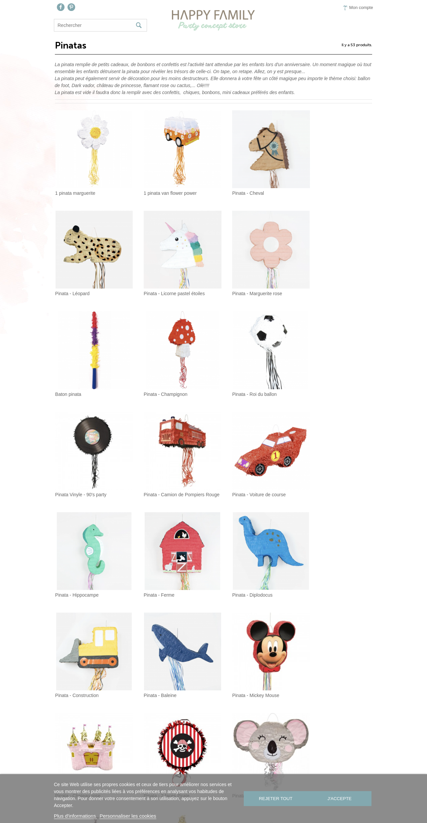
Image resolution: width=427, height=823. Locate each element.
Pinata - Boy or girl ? (240, 657)
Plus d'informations (75, 816)
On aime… (217, 773)
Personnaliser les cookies (127, 816)
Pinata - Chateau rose (241, 563)
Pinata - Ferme (152, 469)
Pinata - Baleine (70, 563)
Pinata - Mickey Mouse (160, 563)
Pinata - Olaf (150, 657)
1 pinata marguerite (74, 186)
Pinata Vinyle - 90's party (162, 375)
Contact (185, 773)
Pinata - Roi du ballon (76, 375)
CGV (270, 773)
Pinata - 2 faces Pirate (324, 563)
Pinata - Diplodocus (239, 469)
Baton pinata (232, 281)
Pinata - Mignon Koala (77, 657)
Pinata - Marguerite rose (162, 281)
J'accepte (340, 798)
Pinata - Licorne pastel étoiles (84, 281)
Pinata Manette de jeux (325, 657)
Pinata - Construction (323, 469)
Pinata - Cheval (235, 186)
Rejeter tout (275, 798)
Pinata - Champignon (323, 281)
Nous (158, 773)
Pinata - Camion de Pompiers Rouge (254, 375)
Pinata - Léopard (318, 186)
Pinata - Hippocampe (76, 469)
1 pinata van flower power (163, 186)
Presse (247, 773)
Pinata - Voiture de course (328, 375)
